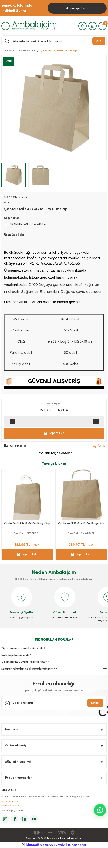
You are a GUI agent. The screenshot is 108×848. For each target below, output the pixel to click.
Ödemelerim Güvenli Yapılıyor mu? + (25, 661)
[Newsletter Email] (54, 703)
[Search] (54, 40)
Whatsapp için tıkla (12, 810)
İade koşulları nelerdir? (16, 655)
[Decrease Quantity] (12, 421)
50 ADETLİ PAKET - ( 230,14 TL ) (28, 223)
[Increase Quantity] (96, 421)
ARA (98, 40)
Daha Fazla (54, 453)
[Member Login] (92, 26)
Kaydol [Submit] (95, 702)
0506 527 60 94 (10, 805)
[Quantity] (54, 421)
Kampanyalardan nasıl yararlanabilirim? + (29, 668)
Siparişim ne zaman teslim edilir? (23, 648)
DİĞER (21, 202)
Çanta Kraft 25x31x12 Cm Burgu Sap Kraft (81, 525)
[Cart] (102, 26)
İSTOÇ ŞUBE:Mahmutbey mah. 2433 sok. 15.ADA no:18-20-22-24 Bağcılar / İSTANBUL (47, 796)
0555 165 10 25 (9, 801)
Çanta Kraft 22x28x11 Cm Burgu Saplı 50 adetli (27, 525)
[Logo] (34, 25)
